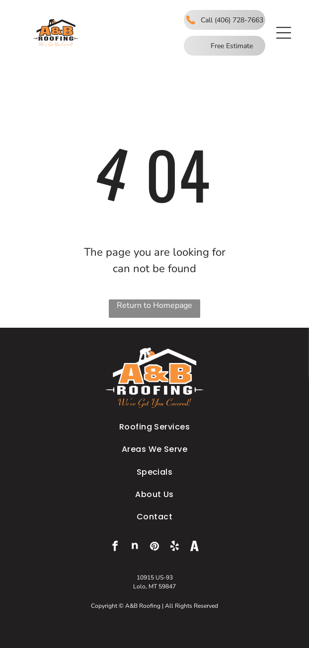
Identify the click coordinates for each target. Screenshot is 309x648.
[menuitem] (154, 427)
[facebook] (115, 547)
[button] (283, 32)
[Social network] (135, 547)
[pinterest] (154, 547)
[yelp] (174, 547)
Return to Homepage (154, 305)
